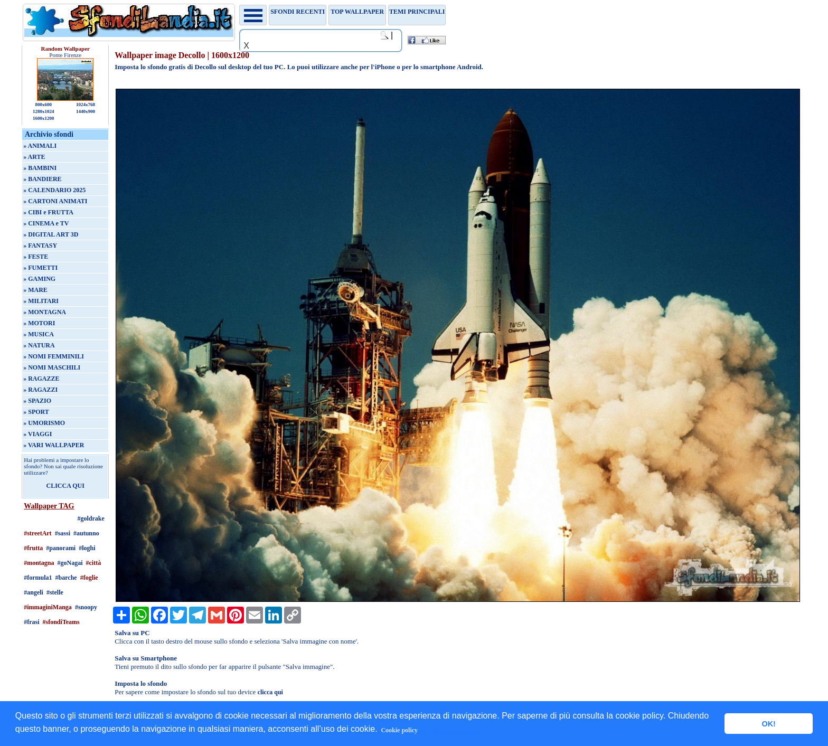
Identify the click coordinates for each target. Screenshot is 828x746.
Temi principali (417, 11)
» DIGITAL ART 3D (50, 234)
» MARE (35, 290)
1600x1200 (43, 118)
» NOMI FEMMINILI (53, 356)
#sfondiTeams (61, 622)
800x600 (43, 104)
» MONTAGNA (44, 312)
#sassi (62, 533)
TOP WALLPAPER (357, 11)
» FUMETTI (40, 267)
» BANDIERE (42, 179)
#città (93, 562)
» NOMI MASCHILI (51, 367)
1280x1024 (43, 111)
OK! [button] (768, 724)
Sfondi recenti (297, 11)
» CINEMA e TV (46, 223)
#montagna (39, 562)
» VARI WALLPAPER (53, 445)
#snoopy (86, 607)
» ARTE (34, 156)
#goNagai (70, 562)
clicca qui (270, 692)
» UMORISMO (44, 423)
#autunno (86, 533)
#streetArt (37, 533)
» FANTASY (40, 245)
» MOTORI (39, 323)
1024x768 (85, 104)
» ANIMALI (40, 145)
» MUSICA (38, 334)
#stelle (54, 592)
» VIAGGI (37, 434)
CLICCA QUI (65, 485)
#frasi (31, 622)
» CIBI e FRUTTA (48, 212)
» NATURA (38, 345)
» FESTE (35, 256)
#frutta (33, 548)
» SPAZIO (37, 400)
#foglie (89, 577)
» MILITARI (41, 301)
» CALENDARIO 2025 (54, 190)
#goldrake (91, 518)
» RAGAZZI (40, 389)
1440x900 (85, 111)
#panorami (61, 548)
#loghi (87, 548)
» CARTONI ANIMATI (55, 201)
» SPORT (36, 412)
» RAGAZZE (41, 378)
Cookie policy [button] (399, 730)
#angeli (33, 592)
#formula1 (38, 577)
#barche (66, 577)
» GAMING (39, 278)
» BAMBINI (40, 168)
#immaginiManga (48, 607)
